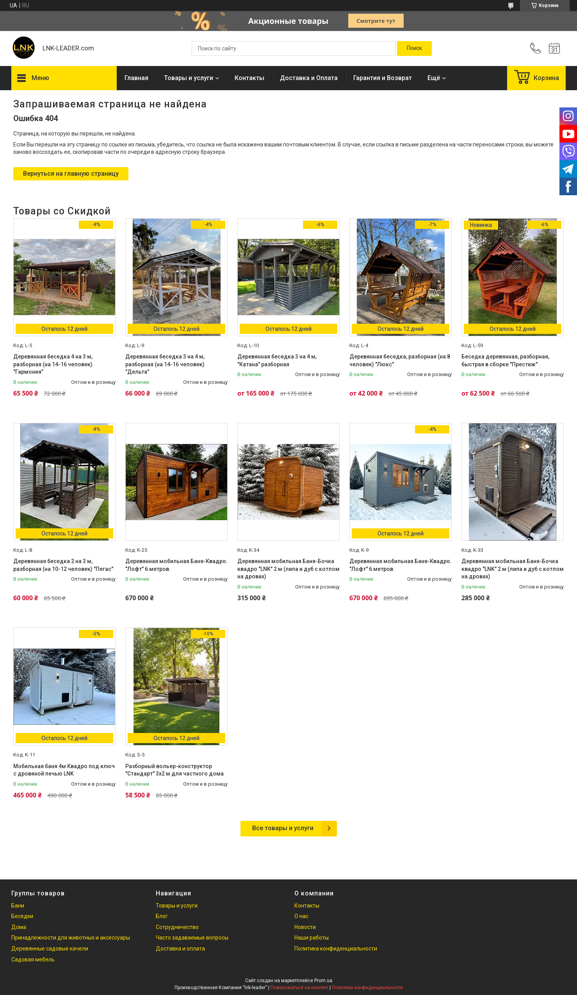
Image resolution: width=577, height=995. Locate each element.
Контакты (249, 78)
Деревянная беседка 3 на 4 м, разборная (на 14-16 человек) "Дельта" (165, 364)
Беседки (22, 916)
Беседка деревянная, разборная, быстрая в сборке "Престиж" (505, 360)
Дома (18, 927)
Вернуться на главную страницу (71, 173)
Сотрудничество (177, 927)
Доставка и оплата (180, 948)
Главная (136, 78)
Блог (162, 916)
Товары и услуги (188, 78)
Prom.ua (323, 980)
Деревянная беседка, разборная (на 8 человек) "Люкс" (399, 360)
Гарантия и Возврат (382, 78)
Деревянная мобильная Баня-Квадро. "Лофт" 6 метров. (176, 565)
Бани (17, 905)
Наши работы (311, 937)
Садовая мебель (33, 959)
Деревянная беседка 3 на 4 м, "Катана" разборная (277, 360)
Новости (305, 927)
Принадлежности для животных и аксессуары (70, 937)
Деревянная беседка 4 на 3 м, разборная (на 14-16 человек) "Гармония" (53, 364)
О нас (301, 916)
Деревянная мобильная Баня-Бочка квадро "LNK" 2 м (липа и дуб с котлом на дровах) (288, 569)
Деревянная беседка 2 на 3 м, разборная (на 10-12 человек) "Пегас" (63, 565)
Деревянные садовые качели (49, 948)
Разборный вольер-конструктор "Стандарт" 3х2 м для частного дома (174, 770)
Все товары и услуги (282, 828)
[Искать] (414, 48)
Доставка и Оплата (309, 78)
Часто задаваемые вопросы (192, 937)
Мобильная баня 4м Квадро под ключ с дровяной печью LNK (64, 770)
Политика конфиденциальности (335, 948)
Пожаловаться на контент (299, 987)
